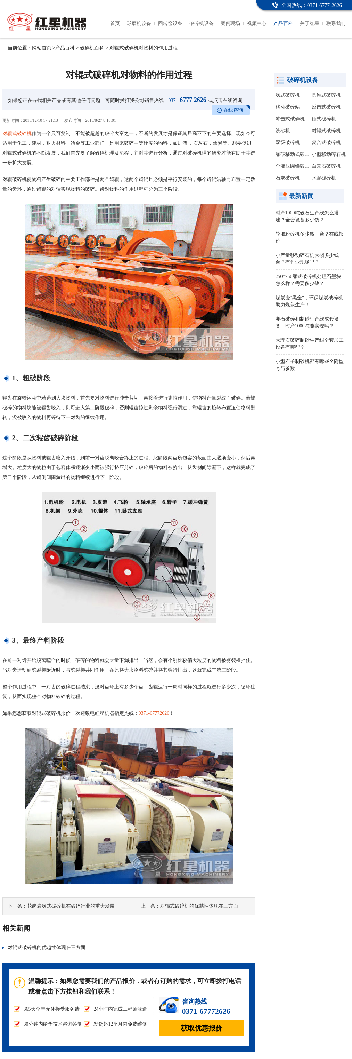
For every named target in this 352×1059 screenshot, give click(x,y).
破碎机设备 (201, 23)
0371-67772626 (154, 713)
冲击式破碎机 (290, 118)
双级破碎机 (288, 142)
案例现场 (230, 23)
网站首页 (41, 47)
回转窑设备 (170, 23)
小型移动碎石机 (329, 154)
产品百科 (283, 23)
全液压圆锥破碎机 (295, 166)
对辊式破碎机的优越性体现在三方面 (199, 906)
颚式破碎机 (288, 95)
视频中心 (257, 23)
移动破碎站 (288, 107)
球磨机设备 (139, 23)
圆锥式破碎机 (326, 95)
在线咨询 (233, 110)
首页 (115, 23)
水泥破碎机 (324, 178)
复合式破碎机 (326, 142)
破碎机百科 (92, 47)
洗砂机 (283, 130)
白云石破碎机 (326, 166)
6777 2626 (187, 99)
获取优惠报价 (201, 1028)
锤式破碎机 (324, 118)
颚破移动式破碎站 (295, 154)
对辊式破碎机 (17, 133)
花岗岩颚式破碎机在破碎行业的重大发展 (71, 906)
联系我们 (336, 23)
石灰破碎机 (288, 178)
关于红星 (309, 23)
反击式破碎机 (326, 107)
